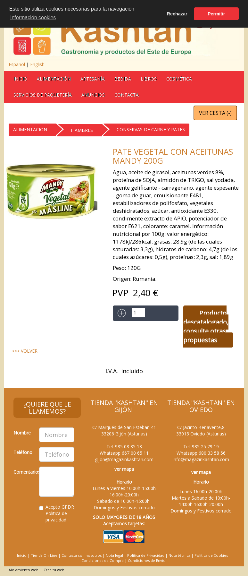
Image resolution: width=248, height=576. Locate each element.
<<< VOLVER (24, 351)
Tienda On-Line (44, 555)
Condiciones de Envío (147, 560)
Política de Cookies (211, 555)
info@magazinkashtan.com (201, 459)
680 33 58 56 (212, 453)
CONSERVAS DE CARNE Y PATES (151, 129)
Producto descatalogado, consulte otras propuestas (205, 326)
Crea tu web (54, 569)
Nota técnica (179, 555)
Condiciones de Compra (102, 560)
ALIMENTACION (30, 129)
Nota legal (114, 555)
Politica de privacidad (56, 516)
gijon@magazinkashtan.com (124, 459)
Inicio (20, 79)
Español (17, 64)
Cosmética (179, 79)
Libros (149, 79)
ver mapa (124, 469)
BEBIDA (122, 79)
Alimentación (54, 79)
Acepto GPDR (56, 513)
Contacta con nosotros (82, 555)
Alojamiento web (23, 569)
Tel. (124, 446)
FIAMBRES (82, 130)
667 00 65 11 (135, 453)
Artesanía (92, 79)
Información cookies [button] (33, 17)
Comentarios (23, 472)
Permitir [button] (216, 13)
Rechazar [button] (177, 13)
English (37, 64)
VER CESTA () (215, 112)
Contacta (126, 95)
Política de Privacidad (145, 555)
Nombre (22, 433)
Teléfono (22, 452)
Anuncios (93, 95)
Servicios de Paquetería (42, 95)
